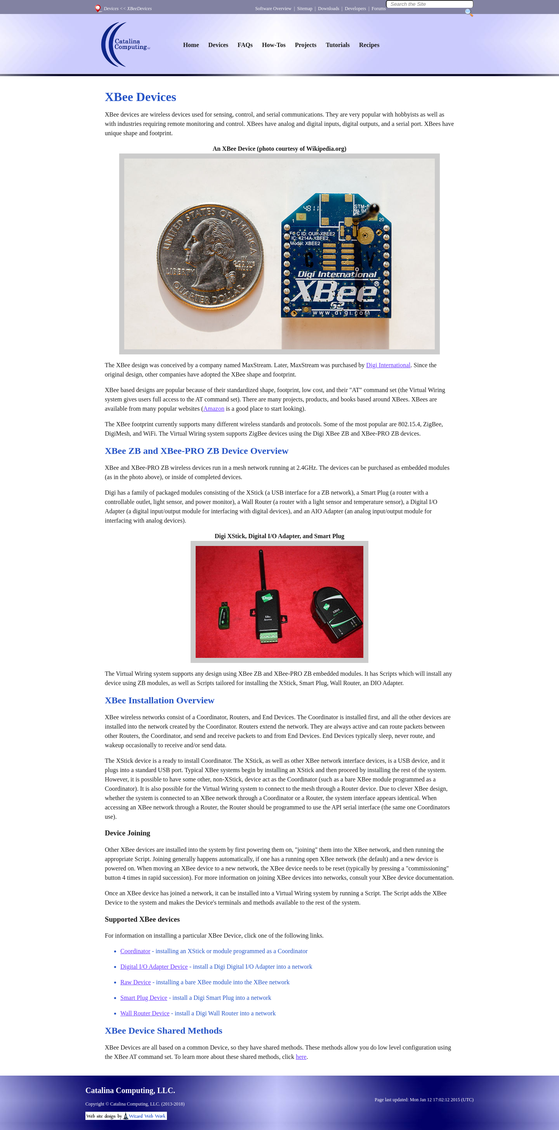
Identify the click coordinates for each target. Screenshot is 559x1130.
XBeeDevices (139, 8)
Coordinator (135, 951)
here (301, 1056)
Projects (306, 45)
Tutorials (338, 45)
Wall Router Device (145, 1013)
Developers (355, 8)
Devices (111, 8)
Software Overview (273, 8)
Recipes (369, 45)
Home (191, 45)
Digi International (388, 365)
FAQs (245, 45)
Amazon (213, 408)
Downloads (328, 8)
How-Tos (274, 45)
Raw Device (135, 982)
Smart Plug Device (143, 997)
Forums (379, 8)
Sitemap (304, 8)
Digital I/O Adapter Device (154, 966)
